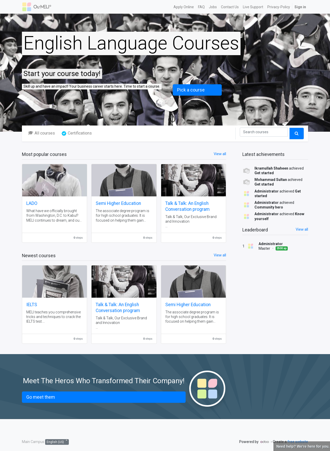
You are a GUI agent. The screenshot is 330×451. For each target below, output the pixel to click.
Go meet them (40, 397)
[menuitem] (183, 7)
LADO (31, 203)
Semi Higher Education (118, 203)
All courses (41, 133)
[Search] (264, 132)
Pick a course (191, 90)
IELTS (31, 304)
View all (302, 229)
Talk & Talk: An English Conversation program (187, 206)
